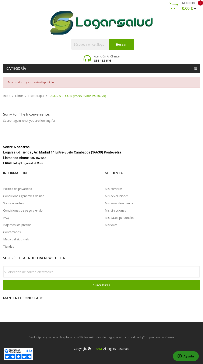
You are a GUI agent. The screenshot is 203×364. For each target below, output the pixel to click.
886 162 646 (38, 158)
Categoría (16, 68)
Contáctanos (12, 232)
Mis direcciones (115, 210)
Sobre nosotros (14, 203)
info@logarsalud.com (28, 163)
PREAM (97, 349)
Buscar (121, 44)
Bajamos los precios (17, 225)
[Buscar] (102, 44)
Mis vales (111, 225)
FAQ (6, 218)
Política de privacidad (17, 189)
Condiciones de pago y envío (23, 210)
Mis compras (114, 189)
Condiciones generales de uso (23, 196)
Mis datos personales (119, 218)
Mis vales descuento (119, 203)
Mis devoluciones (117, 196)
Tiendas (8, 246)
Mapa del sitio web (16, 239)
